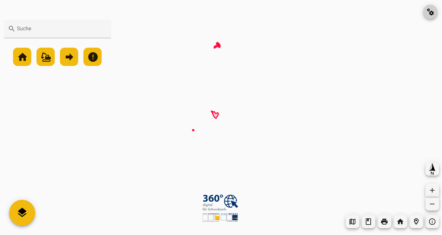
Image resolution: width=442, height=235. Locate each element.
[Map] (221, 117)
